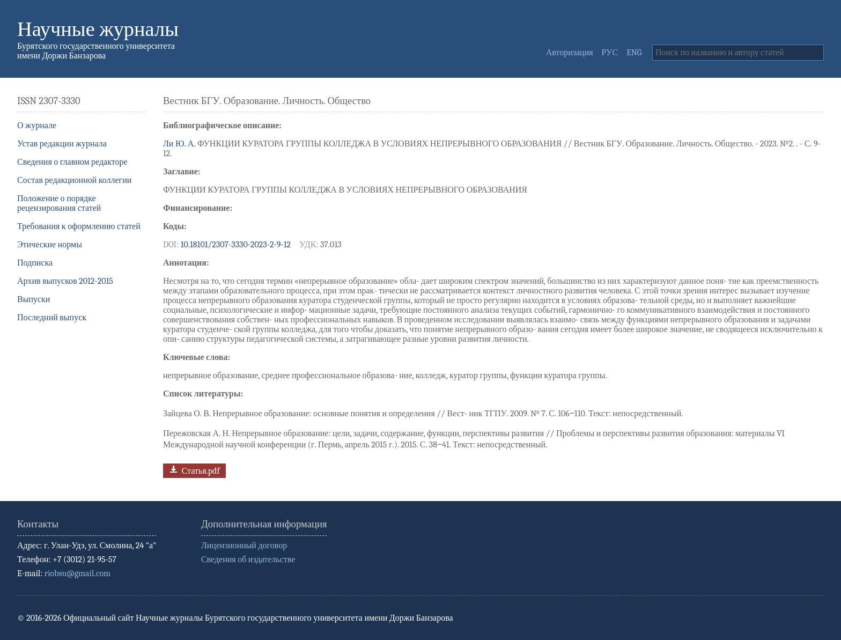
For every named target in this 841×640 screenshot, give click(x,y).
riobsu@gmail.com (77, 573)
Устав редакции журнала (62, 144)
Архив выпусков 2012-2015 (65, 281)
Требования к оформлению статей (79, 226)
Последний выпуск (51, 317)
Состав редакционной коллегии (74, 180)
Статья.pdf (193, 470)
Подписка (35, 263)
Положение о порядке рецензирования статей (59, 203)
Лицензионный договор (244, 545)
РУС (610, 52)
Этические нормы (49, 244)
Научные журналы (98, 29)
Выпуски (33, 299)
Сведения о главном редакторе (72, 162)
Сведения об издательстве (248, 559)
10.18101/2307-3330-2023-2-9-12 (236, 244)
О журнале (36, 125)
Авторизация (569, 52)
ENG (633, 52)
